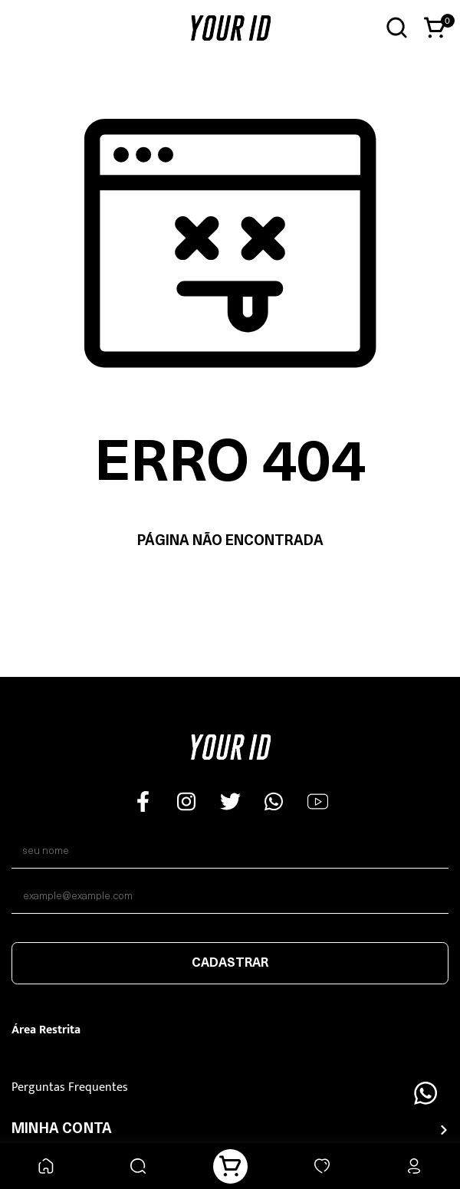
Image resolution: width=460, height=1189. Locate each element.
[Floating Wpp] (425, 1093)
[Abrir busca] (396, 28)
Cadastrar (230, 963)
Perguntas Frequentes (70, 1087)
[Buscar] (138, 1166)
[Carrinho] (230, 1166)
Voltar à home (230, 590)
